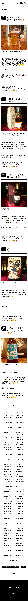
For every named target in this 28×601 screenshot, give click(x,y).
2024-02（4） (8, 442)
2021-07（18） (8, 479)
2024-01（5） (20, 442)
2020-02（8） (20, 499)
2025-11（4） (20, 417)
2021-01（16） (8, 486)
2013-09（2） (8, 545)
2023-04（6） (8, 454)
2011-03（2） (14, 560)
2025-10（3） (8, 420)
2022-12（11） (8, 459)
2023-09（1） (20, 447)
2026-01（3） (20, 415)
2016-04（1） (8, 535)
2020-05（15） (8, 496)
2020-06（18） (19, 494)
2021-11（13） (8, 474)
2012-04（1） (8, 553)
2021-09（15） (8, 476)
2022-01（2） (8, 471)
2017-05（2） (8, 531)
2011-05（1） (8, 558)
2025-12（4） (8, 417)
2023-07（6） (20, 449)
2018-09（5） (8, 521)
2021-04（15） (20, 481)
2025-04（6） (8, 427)
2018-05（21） (8, 526)
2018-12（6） (20, 516)
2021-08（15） (20, 476)
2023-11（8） (20, 444)
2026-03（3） (20, 412)
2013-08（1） (20, 545)
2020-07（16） (8, 494)
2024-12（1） (8, 432)
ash (8, 591)
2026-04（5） (8, 412)
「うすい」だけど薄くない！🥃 (15, 176)
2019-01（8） (8, 516)
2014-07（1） (8, 543)
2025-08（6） (8, 422)
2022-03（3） (20, 469)
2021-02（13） (20, 484)
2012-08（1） (20, 550)
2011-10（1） (20, 553)
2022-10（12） (8, 462)
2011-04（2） (20, 558)
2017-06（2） (20, 528)
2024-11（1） (20, 432)
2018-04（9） (20, 526)
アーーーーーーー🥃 (15, 250)
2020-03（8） (8, 499)
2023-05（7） (20, 452)
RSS (14, 593)
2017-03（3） (8, 533)
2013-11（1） (20, 543)
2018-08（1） (20, 521)
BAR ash (14, 587)
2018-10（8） (20, 518)
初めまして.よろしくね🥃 (15, 100)
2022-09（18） (19, 462)
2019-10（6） (20, 503)
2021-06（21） (20, 479)
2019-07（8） (8, 508)
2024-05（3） (20, 437)
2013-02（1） (20, 548)
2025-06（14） (8, 425)
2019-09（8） (8, 506)
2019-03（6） (8, 513)
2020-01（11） (8, 501)
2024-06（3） (8, 437)
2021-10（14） (20, 474)
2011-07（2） (8, 555)
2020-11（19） (8, 489)
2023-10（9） (8, 447)
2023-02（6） (8, 457)
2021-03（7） (8, 484)
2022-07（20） (19, 464)
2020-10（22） (19, 489)
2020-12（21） (20, 486)
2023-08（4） (8, 449)
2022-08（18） (8, 464)
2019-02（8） (20, 513)
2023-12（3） (8, 444)
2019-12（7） (20, 501)
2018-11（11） (8, 518)
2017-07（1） (8, 528)
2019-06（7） (20, 508)
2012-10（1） (8, 550)
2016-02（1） (20, 535)
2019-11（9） (8, 503)
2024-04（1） (8, 439)
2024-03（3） (20, 439)
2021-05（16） (8, 481)
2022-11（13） (20, 459)
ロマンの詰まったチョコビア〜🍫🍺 (16, 18)
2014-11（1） (20, 540)
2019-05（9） (8, 511)
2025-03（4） (20, 427)
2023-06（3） (8, 452)
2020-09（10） (8, 491)
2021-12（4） (20, 471)
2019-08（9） (20, 506)
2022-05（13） (19, 467)
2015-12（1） (8, 538)
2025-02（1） (8, 430)
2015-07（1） (8, 540)
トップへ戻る (14, 573)
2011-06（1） (20, 555)
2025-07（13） (19, 422)
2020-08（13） (19, 491)
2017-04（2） (20, 531)
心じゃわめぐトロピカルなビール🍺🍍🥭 (15, 330)
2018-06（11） (20, 523)
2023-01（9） (20, 457)
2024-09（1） (20, 435)
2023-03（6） (20, 454)
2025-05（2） (20, 425)
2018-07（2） (8, 523)
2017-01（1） (20, 533)
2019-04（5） (20, 511)
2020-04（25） (19, 496)
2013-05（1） (8, 548)
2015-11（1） (20, 538)
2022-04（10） (8, 469)
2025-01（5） (20, 430)
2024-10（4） (8, 435)
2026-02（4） (8, 415)
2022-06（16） (8, 467)
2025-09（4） (20, 420)
